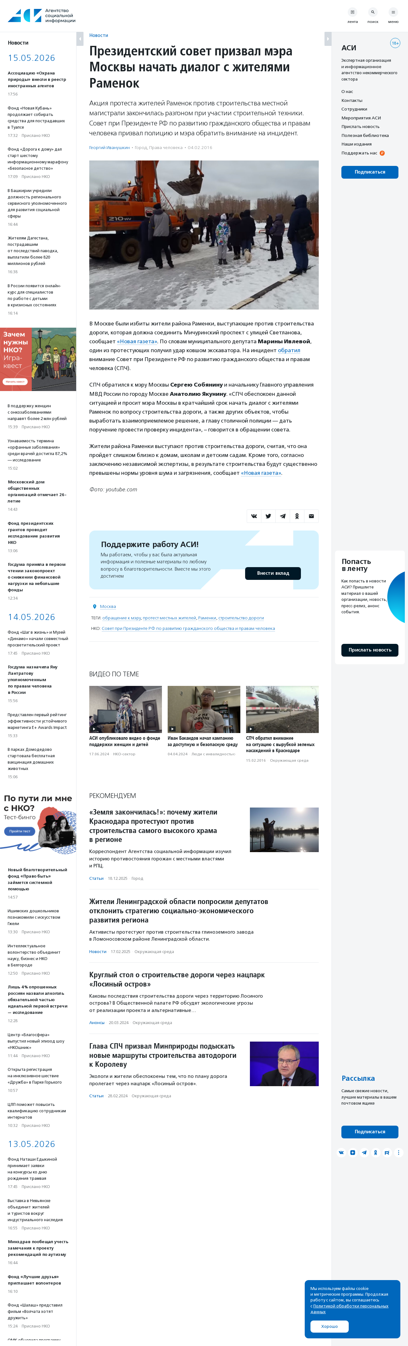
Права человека (166, 147)
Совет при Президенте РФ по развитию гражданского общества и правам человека (188, 628)
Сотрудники (354, 108)
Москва (108, 606)
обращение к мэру (121, 618)
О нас (347, 91)
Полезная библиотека (365, 135)
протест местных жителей (169, 618)
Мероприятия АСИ (361, 117)
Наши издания (356, 143)
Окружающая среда (289, 760)
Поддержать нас (359, 152)
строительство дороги (241, 618)
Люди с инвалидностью (214, 754)
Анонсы (97, 1022)
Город (141, 147)
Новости (98, 35)
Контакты (351, 100)
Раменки (207, 618)
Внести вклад (273, 573)
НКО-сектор (124, 754)
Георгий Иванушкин (109, 147)
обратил (289, 350)
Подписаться (369, 172)
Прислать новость (360, 126)
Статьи (96, 878)
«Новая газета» (137, 341)
